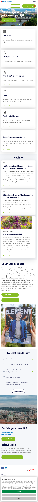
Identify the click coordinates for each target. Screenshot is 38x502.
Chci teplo (7, 36)
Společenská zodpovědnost (14, 137)
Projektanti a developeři (13, 76)
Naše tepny (8, 95)
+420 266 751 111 (7, 432)
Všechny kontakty (8, 438)
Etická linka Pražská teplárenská (12, 457)
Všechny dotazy (18, 391)
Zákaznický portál (15, 6)
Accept (19, 491)
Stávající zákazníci (10, 57)
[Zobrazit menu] (34, 2)
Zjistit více (6, 20)
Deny (19, 495)
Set (19, 498)
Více (4, 46)
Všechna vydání (8, 294)
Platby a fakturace (11, 116)
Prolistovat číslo (8, 300)
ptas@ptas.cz (6, 434)
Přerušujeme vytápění (12, 234)
